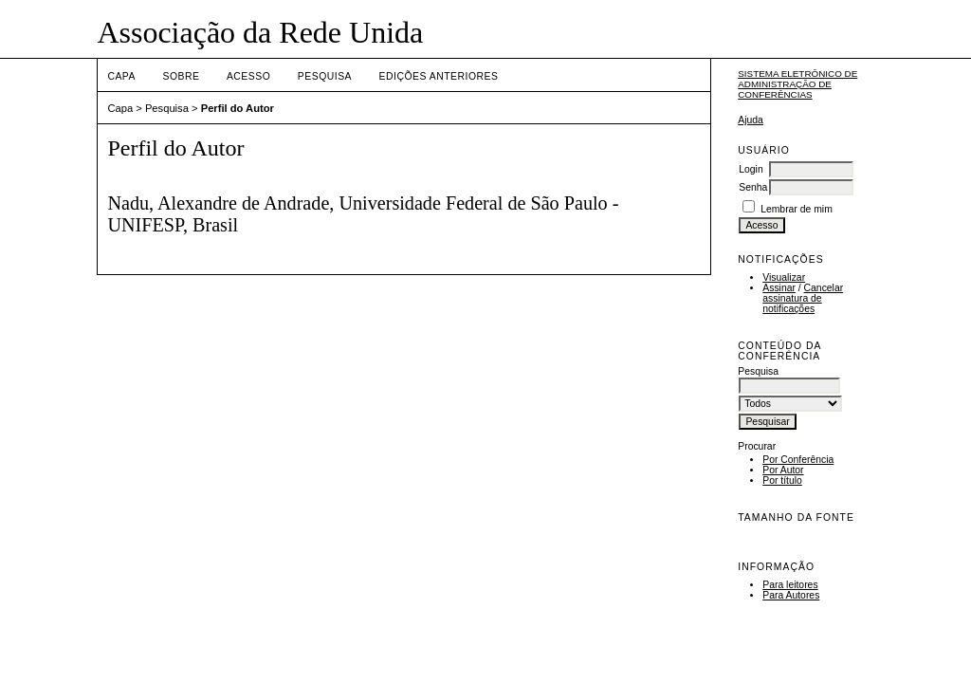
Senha (753, 187)
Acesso (248, 76)
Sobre (180, 76)
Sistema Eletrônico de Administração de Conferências (797, 84)
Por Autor (782, 470)
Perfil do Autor (237, 108)
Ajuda (750, 120)
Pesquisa (325, 76)
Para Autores (790, 595)
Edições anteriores (439, 76)
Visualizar (783, 277)
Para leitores (789, 585)
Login (750, 169)
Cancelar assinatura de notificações (802, 298)
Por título (782, 480)
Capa (121, 76)
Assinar (779, 288)
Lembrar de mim (796, 209)
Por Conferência (798, 459)
